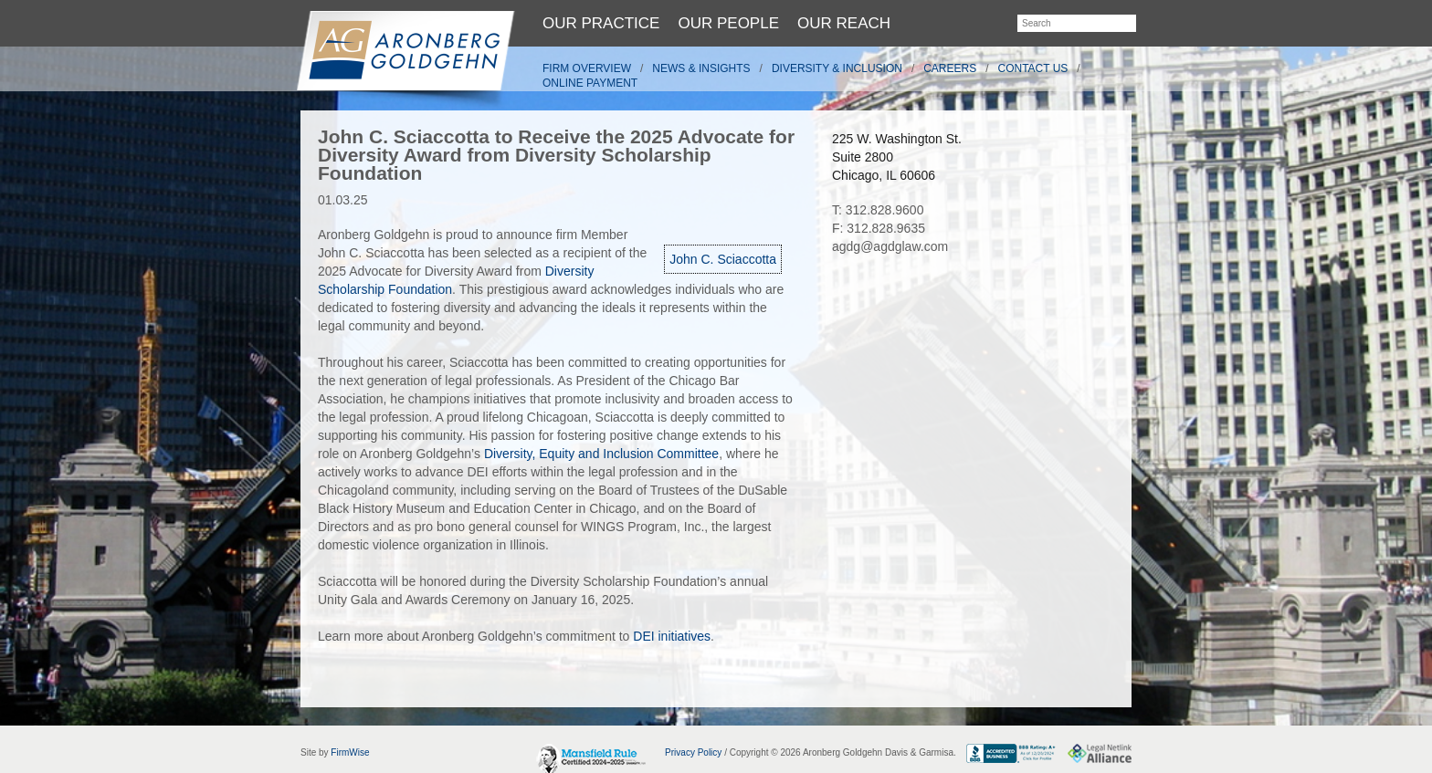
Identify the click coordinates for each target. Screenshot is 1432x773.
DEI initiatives (672, 636)
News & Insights (701, 68)
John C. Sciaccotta (722, 259)
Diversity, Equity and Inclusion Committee (601, 453)
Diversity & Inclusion (837, 68)
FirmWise (350, 752)
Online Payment (589, 83)
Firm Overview (586, 68)
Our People (728, 23)
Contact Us (1033, 68)
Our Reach (843, 23)
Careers (949, 68)
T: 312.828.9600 (877, 210)
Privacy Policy (693, 752)
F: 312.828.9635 (878, 228)
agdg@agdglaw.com (890, 246)
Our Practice (600, 23)
